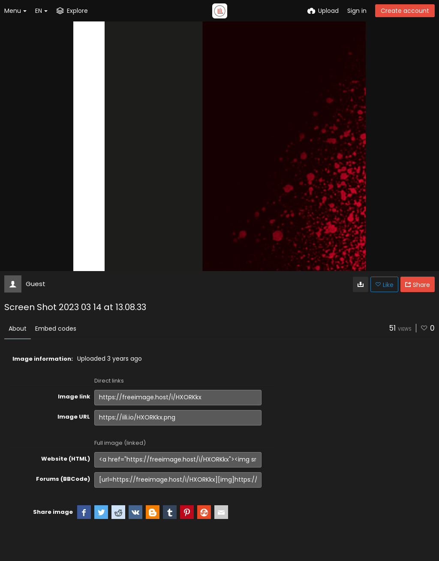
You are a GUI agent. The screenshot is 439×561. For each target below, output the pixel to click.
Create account (405, 10)
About (18, 328)
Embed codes (55, 328)
